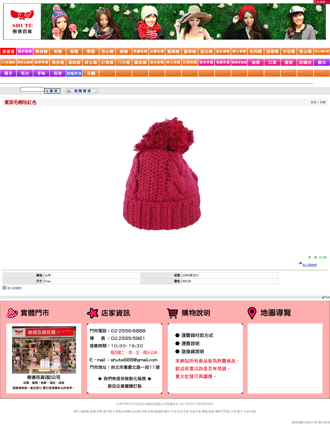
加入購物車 (309, 265)
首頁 (313, 102)
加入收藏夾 (14, 288)
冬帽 (323, 102)
